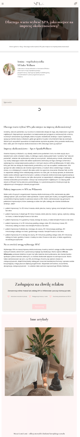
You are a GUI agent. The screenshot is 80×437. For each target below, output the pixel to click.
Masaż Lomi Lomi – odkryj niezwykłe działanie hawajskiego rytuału (39, 433)
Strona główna (14, 47)
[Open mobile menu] (3, 4)
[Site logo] (39, 4)
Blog (21, 47)
